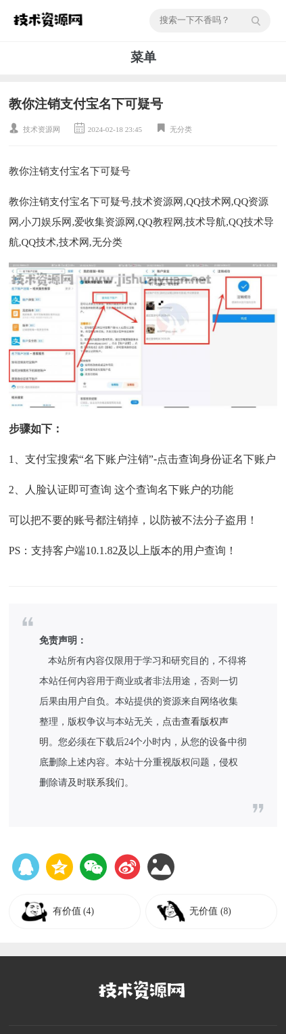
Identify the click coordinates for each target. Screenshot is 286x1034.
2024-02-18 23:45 (115, 129)
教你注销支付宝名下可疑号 (86, 104)
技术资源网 (41, 129)
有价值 (73, 911)
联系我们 (105, 783)
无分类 (181, 129)
